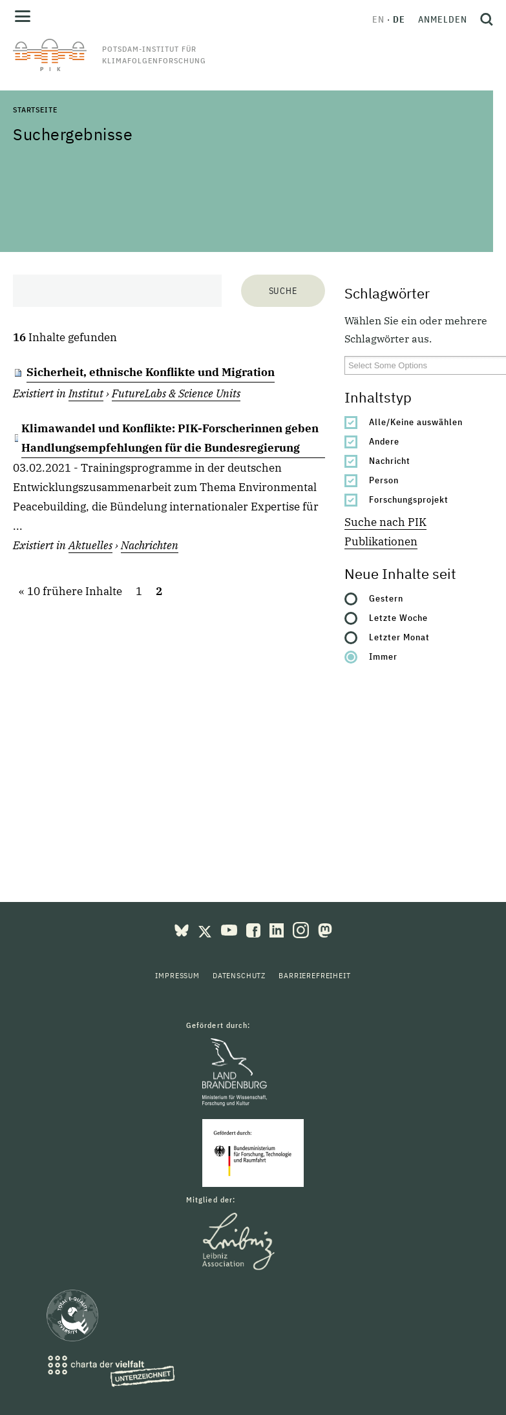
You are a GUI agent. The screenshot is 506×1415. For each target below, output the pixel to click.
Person (384, 480)
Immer (383, 656)
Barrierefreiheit (314, 975)
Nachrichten (149, 545)
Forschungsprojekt (408, 499)
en (378, 19)
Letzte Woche (398, 618)
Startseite (35, 109)
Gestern (386, 598)
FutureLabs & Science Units (176, 393)
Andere (384, 441)
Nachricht (389, 460)
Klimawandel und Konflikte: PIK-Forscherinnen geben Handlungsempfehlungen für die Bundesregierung (170, 438)
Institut (86, 393)
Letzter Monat (399, 637)
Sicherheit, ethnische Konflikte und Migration (150, 372)
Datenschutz (239, 975)
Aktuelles (90, 545)
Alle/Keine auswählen (416, 422)
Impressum (177, 975)
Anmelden (442, 19)
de (399, 19)
